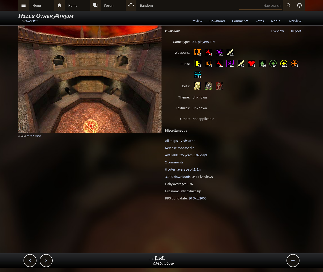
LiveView (277, 31)
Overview (294, 21)
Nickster (32, 21)
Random (146, 5)
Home (72, 5)
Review (197, 21)
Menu (36, 5)
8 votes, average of (183, 169)
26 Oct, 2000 (33, 136)
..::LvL (157, 259)
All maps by (180, 140)
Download (217, 21)
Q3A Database (163, 263)
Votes (260, 21)
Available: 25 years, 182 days (186, 155)
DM (212, 41)
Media (275, 21)
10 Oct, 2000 (197, 198)
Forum (109, 5)
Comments (240, 21)
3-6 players (200, 41)
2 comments (174, 162)
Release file (179, 148)
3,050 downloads (178, 176)
